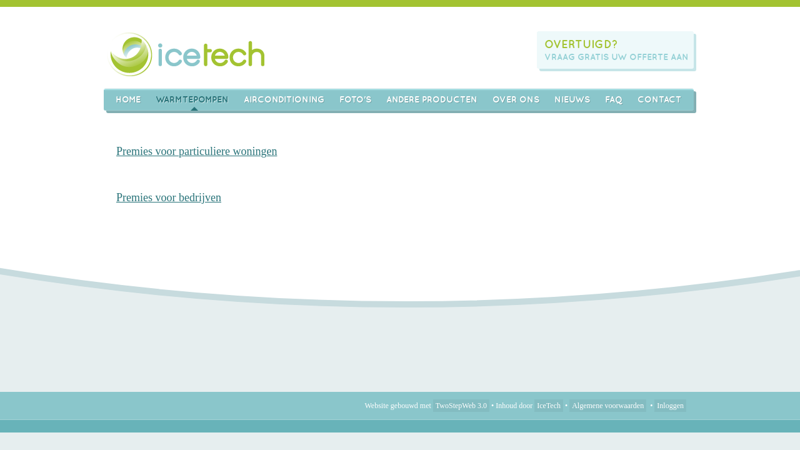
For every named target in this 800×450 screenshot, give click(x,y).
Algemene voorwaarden (608, 405)
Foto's (355, 99)
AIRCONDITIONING (284, 99)
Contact (659, 99)
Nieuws (572, 99)
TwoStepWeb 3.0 (461, 405)
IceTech (549, 405)
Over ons (515, 99)
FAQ (613, 99)
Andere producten (432, 99)
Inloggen (670, 405)
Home (128, 99)
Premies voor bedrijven (168, 197)
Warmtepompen (192, 99)
